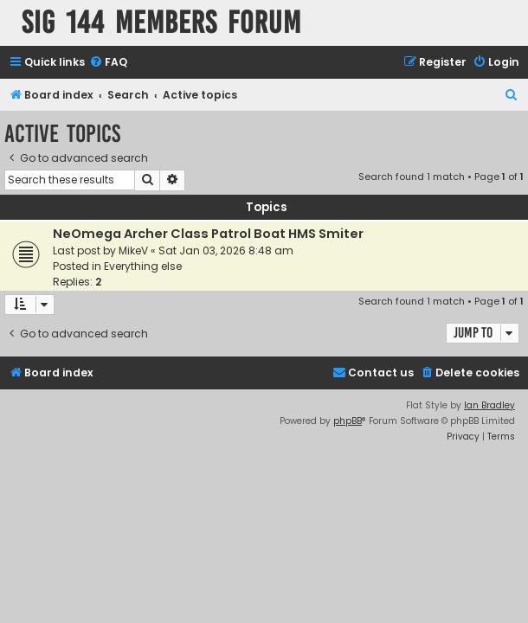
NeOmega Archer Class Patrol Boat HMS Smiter (208, 233)
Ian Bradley (489, 405)
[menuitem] (108, 62)
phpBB (347, 420)
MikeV (133, 250)
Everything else (143, 266)
